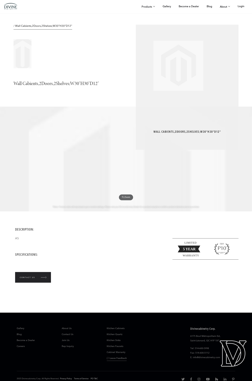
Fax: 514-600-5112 (199, 353)
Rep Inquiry (68, 346)
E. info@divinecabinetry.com (205, 357)
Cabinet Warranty (116, 352)
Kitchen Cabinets (116, 328)
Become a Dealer (26, 340)
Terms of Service (81, 379)
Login (241, 6)
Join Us (65, 340)
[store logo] (10, 6)
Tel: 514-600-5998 (199, 348)
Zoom (126, 197)
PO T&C (94, 379)
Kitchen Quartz (114, 334)
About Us (67, 328)
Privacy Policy (66, 379)
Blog (19, 334)
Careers (21, 346)
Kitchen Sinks (114, 340)
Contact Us (67, 334)
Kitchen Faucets (115, 346)
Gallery (20, 328)
